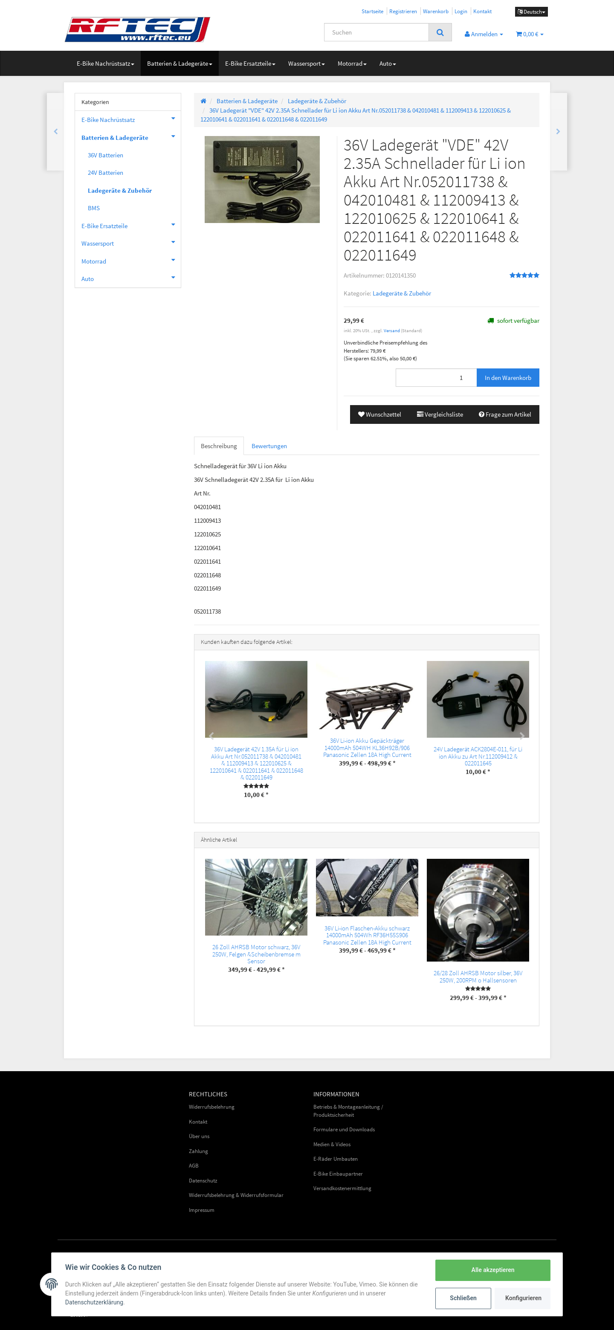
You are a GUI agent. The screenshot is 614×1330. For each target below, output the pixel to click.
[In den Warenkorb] (508, 377)
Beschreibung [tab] (219, 446)
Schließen (463, 1298)
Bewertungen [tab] (269, 446)
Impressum (201, 1210)
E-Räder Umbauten (335, 1158)
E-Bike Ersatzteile (250, 63)
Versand (392, 330)
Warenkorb (436, 11)
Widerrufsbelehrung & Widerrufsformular (236, 1195)
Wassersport (306, 63)
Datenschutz (203, 1180)
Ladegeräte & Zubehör (402, 293)
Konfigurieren (523, 1298)
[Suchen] (376, 32)
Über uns (199, 1136)
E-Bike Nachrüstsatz (105, 63)
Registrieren (403, 11)
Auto (387, 63)
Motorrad (352, 63)
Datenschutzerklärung (94, 1302)
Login (461, 11)
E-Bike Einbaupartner (338, 1173)
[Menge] (436, 377)
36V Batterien (105, 155)
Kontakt (482, 11)
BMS (94, 208)
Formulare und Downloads (344, 1129)
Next (522, 736)
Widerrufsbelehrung (212, 1106)
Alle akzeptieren (492, 1269)
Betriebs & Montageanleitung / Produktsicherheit (348, 1110)
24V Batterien (105, 172)
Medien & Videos (331, 1144)
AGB (194, 1165)
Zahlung (198, 1151)
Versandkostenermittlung (342, 1188)
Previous (211, 736)
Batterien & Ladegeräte (179, 63)
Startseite (372, 11)
